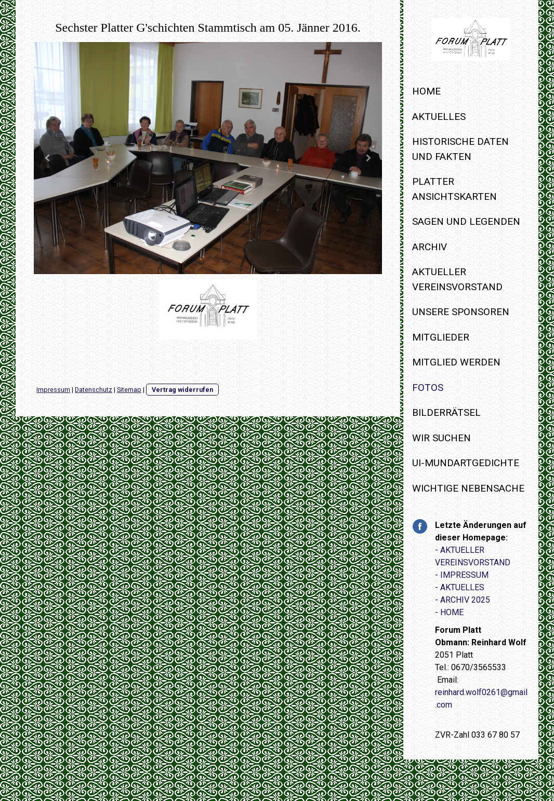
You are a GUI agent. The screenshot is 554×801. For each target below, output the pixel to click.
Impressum (53, 389)
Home (426, 91)
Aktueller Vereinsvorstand (457, 279)
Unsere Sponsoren (460, 312)
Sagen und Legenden (466, 221)
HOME (452, 612)
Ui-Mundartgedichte (465, 463)
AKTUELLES (462, 587)
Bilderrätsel (446, 412)
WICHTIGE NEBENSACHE (468, 488)
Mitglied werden (456, 362)
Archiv (429, 247)
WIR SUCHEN (441, 438)
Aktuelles (439, 117)
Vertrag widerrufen (182, 389)
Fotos (427, 387)
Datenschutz (93, 389)
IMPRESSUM (464, 575)
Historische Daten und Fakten (460, 148)
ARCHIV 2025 (465, 600)
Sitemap (129, 389)
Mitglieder (440, 337)
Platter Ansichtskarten (454, 188)
